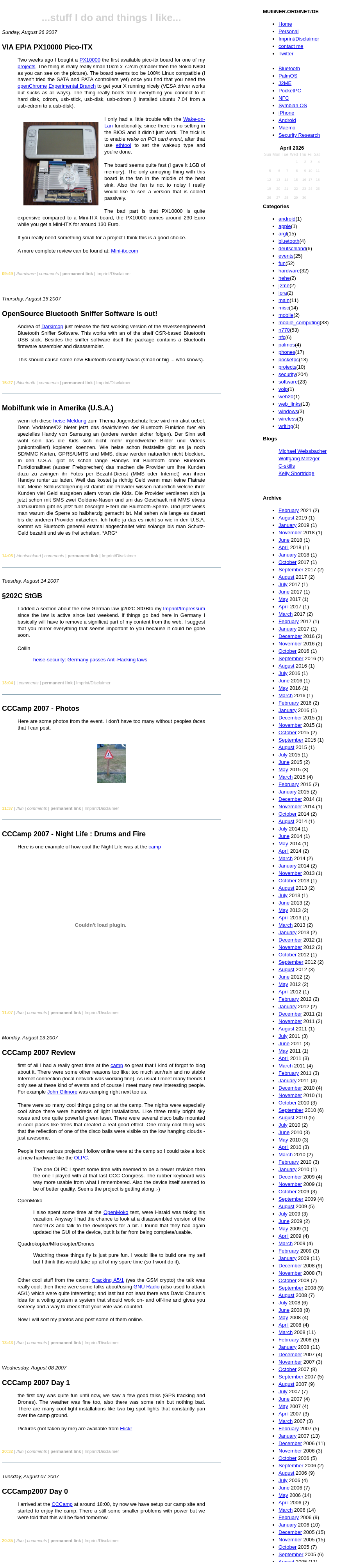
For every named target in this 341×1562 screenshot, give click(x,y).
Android (287, 120)
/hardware (26, 273)
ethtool (123, 145)
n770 (284, 330)
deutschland (292, 248)
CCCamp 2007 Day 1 (36, 1383)
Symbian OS (293, 105)
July (283, 584)
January (287, 525)
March (286, 614)
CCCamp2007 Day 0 (35, 1491)
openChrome (32, 86)
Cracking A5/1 (108, 1280)
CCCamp (62, 1504)
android (287, 219)
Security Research (299, 135)
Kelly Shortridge (296, 473)
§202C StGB (22, 596)
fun (282, 263)
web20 (286, 396)
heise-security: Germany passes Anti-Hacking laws (90, 660)
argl (283, 234)
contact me (291, 46)
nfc (282, 337)
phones (287, 352)
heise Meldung (69, 421)
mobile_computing (299, 322)
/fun (19, 808)
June (284, 540)
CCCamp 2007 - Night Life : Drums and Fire (74, 834)
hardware (289, 271)
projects (287, 367)
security (287, 374)
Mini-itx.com (124, 251)
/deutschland (28, 555)
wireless (288, 419)
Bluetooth (289, 68)
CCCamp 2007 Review (38, 1053)
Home (285, 24)
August (286, 518)
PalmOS (288, 76)
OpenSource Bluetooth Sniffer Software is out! (79, 314)
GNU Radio (147, 1287)
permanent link (77, 273)
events (286, 256)
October (287, 562)
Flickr (126, 1428)
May (283, 599)
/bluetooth (25, 382)
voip (283, 389)
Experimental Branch (72, 86)
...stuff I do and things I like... (111, 17)
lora (283, 293)
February (289, 510)
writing (286, 426)
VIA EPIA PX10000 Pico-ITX (47, 47)
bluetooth (289, 241)
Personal (288, 31)
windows (288, 411)
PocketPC (290, 91)
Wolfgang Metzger (299, 458)
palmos (287, 345)
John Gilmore (62, 1092)
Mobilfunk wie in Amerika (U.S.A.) (57, 408)
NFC (284, 98)
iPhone (286, 113)
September (291, 569)
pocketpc (289, 359)
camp (154, 847)
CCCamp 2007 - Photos (40, 708)
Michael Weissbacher (303, 451)
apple (285, 226)
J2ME (285, 83)
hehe (284, 278)
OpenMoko (116, 1212)
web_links (290, 404)
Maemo (287, 128)
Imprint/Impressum (184, 608)
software (288, 382)
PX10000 (89, 60)
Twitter (286, 54)
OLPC (81, 1158)
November (290, 532)
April (284, 547)
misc (284, 308)
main (284, 300)
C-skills (287, 466)
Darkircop (52, 326)
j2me (284, 285)
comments (49, 273)
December (290, 636)
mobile (286, 315)
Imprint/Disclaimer (299, 39)
